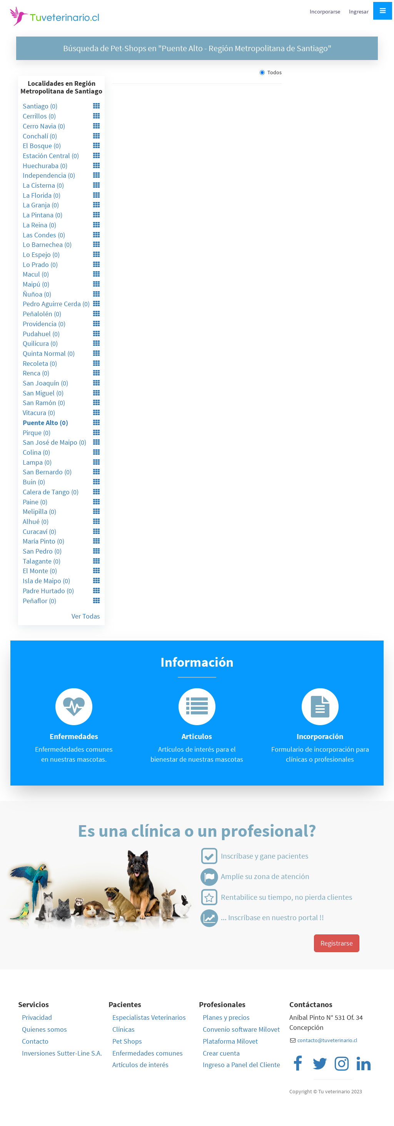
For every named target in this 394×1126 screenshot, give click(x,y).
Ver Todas (86, 616)
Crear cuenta (221, 1053)
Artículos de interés (140, 1064)
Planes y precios (226, 1017)
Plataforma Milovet (230, 1041)
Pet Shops (127, 1041)
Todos (271, 72)
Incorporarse (325, 11)
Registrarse (337, 943)
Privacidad (37, 1017)
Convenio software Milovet (241, 1029)
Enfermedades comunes (147, 1053)
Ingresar (359, 11)
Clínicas (123, 1029)
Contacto (35, 1041)
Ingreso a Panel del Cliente (241, 1064)
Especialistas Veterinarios (149, 1017)
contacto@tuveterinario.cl (327, 1040)
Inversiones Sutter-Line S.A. (62, 1053)
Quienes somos (44, 1029)
